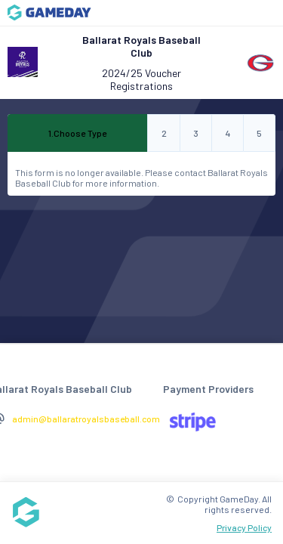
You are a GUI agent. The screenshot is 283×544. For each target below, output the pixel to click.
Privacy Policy (244, 527)
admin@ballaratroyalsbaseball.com (86, 418)
